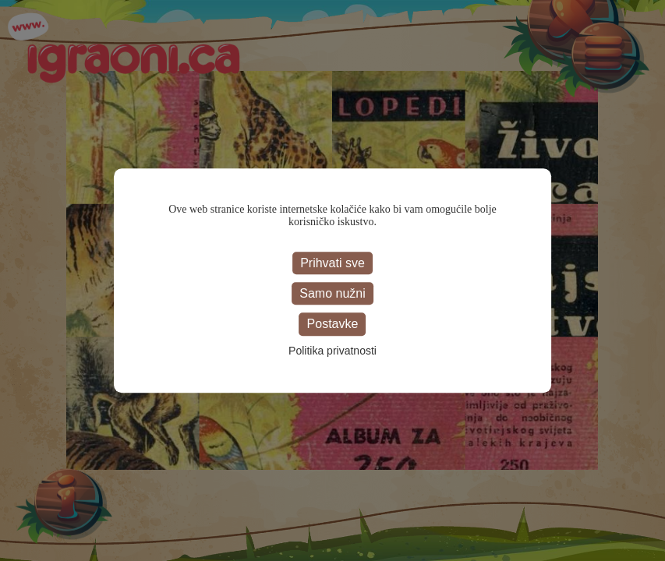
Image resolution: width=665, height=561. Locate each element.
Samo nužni (332, 293)
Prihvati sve (332, 263)
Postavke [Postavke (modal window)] (333, 324)
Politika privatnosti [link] (332, 350)
